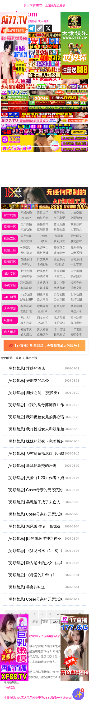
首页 (18, 358)
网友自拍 (42, 317)
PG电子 (42, 323)
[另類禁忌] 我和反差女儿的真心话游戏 (43, 417)
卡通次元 (59, 276)
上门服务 (26, 218)
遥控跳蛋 (76, 317)
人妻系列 (76, 253)
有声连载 (59, 306)
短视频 (59, 236)
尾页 (35, 621)
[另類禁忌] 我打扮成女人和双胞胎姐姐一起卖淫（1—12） (43, 429)
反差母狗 (76, 247)
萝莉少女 (59, 241)
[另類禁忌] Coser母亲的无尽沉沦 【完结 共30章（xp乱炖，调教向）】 (43, 514)
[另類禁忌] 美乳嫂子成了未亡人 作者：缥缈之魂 (43, 502)
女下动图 (76, 294)
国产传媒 (26, 236)
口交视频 (42, 259)
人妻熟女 (76, 229)
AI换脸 (42, 236)
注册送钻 (59, 323)
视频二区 (10, 238)
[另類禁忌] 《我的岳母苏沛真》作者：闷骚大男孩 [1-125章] (43, 405)
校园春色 (76, 282)
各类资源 (10, 308)
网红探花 (26, 253)
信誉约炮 (42, 218)
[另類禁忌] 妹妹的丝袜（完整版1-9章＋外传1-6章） (43, 441)
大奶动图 (26, 294)
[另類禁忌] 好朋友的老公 (43, 381)
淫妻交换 (76, 288)
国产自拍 (26, 224)
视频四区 (10, 262)
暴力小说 (59, 282)
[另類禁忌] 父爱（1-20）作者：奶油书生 (43, 478)
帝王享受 (59, 218)
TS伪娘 (42, 241)
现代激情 (26, 282)
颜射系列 (59, 259)
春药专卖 (76, 334)
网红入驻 (26, 317)
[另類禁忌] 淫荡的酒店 (43, 368)
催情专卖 (26, 329)
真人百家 (26, 323)
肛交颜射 (76, 241)
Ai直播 (8, 320)
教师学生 (42, 247)
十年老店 (76, 329)
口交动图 (59, 299)
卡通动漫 (26, 229)
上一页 (23, 614)
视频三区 (10, 250)
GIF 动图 (10, 297)
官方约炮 (10, 215)
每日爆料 (76, 323)
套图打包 (26, 311)
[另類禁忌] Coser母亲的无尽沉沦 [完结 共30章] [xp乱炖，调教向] (43, 490)
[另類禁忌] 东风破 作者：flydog (43, 526)
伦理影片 (26, 247)
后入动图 (42, 299)
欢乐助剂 (42, 334)
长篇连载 (42, 288)
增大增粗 (59, 329)
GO (55, 621)
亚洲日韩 (42, 229)
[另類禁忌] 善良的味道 (43, 587)
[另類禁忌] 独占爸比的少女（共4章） (43, 563)
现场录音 (42, 306)
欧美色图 (42, 271)
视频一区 (10, 227)
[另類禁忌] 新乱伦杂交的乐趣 (43, 466)
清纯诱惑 (26, 276)
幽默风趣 (59, 288)
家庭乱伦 (26, 288)
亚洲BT (42, 311)
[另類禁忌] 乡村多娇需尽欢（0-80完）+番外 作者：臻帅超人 (43, 454)
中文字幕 (76, 264)
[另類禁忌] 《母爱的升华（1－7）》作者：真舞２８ (43, 575)
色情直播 (59, 224)
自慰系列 (26, 259)
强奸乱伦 (59, 253)
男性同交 (76, 236)
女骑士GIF (26, 299)
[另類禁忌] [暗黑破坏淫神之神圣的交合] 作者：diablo (43, 539)
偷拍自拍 (42, 224)
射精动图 (76, 299)
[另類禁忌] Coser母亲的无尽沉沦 (43, 599)
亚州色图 (26, 271)
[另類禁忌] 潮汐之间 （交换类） (43, 393)
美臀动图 (59, 294)
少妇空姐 (76, 212)
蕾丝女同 (26, 241)
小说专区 (10, 285)
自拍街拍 (76, 271)
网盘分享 (76, 311)
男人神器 (42, 329)
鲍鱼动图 (42, 294)
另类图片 (42, 276)
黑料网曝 (42, 253)
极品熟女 (76, 276)
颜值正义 (59, 247)
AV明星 (59, 264)
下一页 (77, 614)
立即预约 (76, 218)
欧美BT (59, 311)
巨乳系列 (76, 259)
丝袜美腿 (59, 271)
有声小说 (26, 306)
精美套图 (76, 306)
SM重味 (43, 264)
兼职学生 (59, 212)
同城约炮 (26, 212)
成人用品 (10, 332)
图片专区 (10, 273)
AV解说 (26, 264)
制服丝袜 (76, 224)
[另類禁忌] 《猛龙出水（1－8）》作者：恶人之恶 (43, 551)
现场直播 (59, 317)
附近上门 (42, 212)
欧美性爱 (59, 229)
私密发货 (59, 334)
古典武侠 (42, 282)
